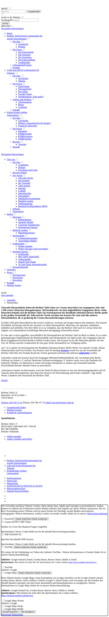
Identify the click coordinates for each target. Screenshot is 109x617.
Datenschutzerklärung (97, 513)
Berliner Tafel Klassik (24, 461)
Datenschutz (12, 483)
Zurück (4, 380)
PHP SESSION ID (13, 534)
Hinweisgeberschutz (16, 488)
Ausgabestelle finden (16, 407)
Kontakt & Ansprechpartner (19, 412)
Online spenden (14, 436)
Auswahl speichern (10, 612)
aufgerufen (84, 353)
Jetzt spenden (7, 295)
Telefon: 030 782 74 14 (12, 402)
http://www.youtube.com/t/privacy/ (83, 562)
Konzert (65, 350)
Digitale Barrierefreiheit (18, 491)
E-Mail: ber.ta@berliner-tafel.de (59, 402)
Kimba (17, 472)
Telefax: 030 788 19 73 (33, 402)
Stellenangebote (14, 478)
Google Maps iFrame (14, 600)
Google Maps (11, 572)
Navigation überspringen (12, 28)
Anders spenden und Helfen (19, 439)
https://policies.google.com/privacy (17, 595)
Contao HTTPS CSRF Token (18, 522)
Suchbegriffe (7, 20)
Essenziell (9, 519)
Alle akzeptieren (27, 612)
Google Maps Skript (14, 606)
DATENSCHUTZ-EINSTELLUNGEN (24, 486)
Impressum (12, 481)
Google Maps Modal (14, 609)
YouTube (8, 547)
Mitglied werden (14, 410)
